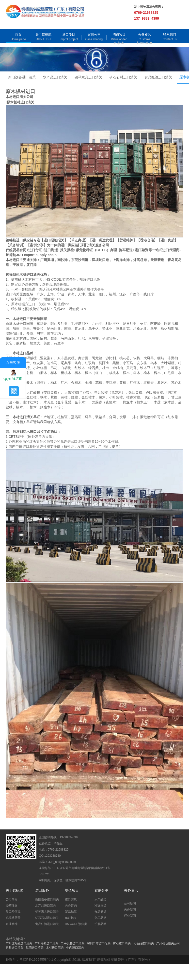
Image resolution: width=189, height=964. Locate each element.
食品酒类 (100, 911)
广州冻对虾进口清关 (19, 943)
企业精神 (11, 923)
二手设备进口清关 (72, 943)
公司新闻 (130, 903)
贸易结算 (71, 911)
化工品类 (100, 917)
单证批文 (71, 917)
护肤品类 (100, 923)
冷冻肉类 (100, 905)
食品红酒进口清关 (158, 77)
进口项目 (68, 34)
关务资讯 (144, 34)
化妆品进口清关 (143, 943)
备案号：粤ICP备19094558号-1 (30, 959)
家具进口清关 (14, 947)
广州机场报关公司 (168, 943)
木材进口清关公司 (19, 97)
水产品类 (100, 899)
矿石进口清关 (122, 943)
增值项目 (119, 34)
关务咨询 (71, 905)
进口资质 (71, 899)
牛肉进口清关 (75, 947)
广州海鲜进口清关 (46, 943)
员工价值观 (13, 911)
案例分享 (94, 34)
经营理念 (11, 905)
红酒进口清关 (35, 947)
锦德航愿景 (13, 917)
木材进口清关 (55, 947)
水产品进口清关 (55, 77)
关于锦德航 (43, 34)
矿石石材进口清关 (123, 77)
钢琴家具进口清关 (88, 77)
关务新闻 (130, 909)
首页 (18, 34)
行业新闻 (130, 915)
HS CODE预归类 (76, 923)
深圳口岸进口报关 (98, 943)
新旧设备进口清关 (22, 77)
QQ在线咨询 (13, 374)
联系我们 (169, 34)
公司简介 (11, 899)
